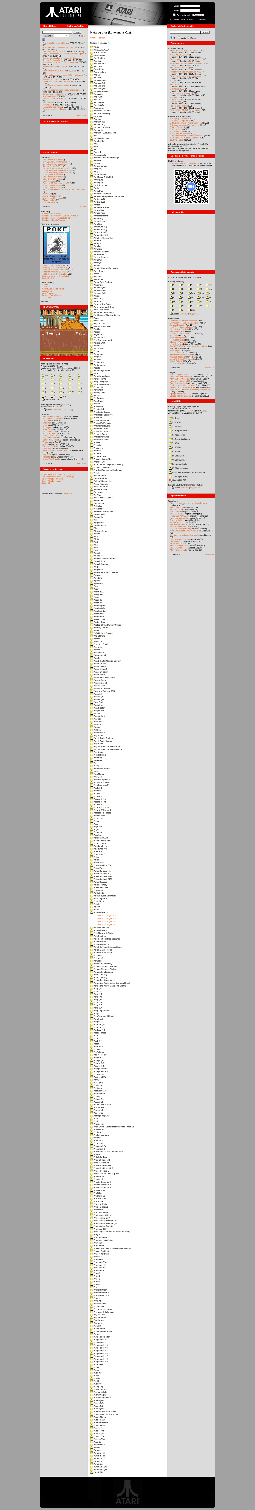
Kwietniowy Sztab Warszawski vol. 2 (185, 72)
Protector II (97, 1270)
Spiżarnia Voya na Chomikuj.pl (55, 276)
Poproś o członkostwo (196, 19)
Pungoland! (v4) (99, 1348)
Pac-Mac (95, 75)
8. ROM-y (175, 447)
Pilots (94, 539)
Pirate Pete (97, 614)
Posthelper (97, 1085)
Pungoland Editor (100, 1337)
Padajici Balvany (99, 138)
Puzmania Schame (100, 1398)
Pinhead (95, 575)
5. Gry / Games (176, 127)
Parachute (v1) (98, 227)
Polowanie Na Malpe (101, 952)
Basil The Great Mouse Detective (56, 450)
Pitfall (94, 630)
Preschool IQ (98, 1149)
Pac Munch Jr (98, 64)
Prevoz (95, 1154)
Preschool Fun (98, 1146)
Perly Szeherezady (100, 384)
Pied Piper (96, 500)
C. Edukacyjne (177, 460)
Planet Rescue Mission (102, 677)
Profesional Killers (100, 1215)
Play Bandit (97, 735)
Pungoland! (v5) (99, 1351)
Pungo (95, 1334)
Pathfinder (96, 285)
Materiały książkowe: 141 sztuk (55, 270)
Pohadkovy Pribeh (100, 840)
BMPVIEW (47, 194)
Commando (47, 427)
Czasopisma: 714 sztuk (52, 265)
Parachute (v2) (98, 230)
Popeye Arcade (98, 1069)
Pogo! (94, 829)
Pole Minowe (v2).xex (106, 919)
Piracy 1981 (97, 594)
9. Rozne (174, 451)
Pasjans (95, 276)
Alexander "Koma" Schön (181, 355)
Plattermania (97, 733)
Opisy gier (45, 414)
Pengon (95, 357)
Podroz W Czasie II (100, 810)
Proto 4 (95, 1281)
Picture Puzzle (98, 489)
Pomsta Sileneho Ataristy (103, 966)
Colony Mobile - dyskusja (52, 479)
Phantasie (96, 406)
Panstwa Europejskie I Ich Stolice (107, 196)
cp (209, 285)
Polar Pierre (97, 901)
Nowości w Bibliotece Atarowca (55, 86)
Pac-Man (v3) (98, 86)
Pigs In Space (98, 525)
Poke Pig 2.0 (97, 854)
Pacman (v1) (97, 122)
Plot (93, 763)
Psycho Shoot (98, 1317)
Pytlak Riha (97, 1472)
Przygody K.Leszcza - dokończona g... (186, 76)
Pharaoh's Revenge (101, 426)
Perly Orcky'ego (99, 382)
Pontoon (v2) (97, 1027)
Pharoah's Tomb (99, 440)
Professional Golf (100, 1218)
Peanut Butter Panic (101, 326)
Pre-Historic (97, 1129)
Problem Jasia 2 (99, 1207)
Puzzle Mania (98, 1417)
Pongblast (96, 1019)
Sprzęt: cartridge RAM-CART (182, 387)
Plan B (95, 658)
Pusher (95, 1378)
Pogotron (96, 835)
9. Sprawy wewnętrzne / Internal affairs (186, 136)
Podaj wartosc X (99, 785)
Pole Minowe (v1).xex (106, 916)
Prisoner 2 (96, 1179)
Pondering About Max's (102, 980)
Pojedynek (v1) (98, 846)
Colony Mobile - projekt (51, 481)
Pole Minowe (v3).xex (106, 922)
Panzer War (97, 210)
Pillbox (95, 534)
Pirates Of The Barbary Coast (105, 625)
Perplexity (96, 387)
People (95, 368)
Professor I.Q (98, 1229)
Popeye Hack (98, 1074)
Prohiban (96, 1243)
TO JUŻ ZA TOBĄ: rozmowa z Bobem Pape (189, 346)
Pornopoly (96, 1082)
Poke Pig (96, 851)
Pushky (95, 1381)
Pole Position (98, 936)
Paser (94, 274)
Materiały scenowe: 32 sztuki (54, 267)
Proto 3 (95, 1279)
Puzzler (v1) (97, 1428)
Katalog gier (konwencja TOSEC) (56, 404)
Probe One (96, 1201)
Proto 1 (95, 1273)
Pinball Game (98, 561)
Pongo (95, 1022)
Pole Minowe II (98, 930)
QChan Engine (48, 202)
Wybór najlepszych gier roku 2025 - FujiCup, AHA (63, 75)
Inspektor (46, 457)
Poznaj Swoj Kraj (99, 1116)
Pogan (95, 821)
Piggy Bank (97, 523)
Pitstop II (96, 641)
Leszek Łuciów (176, 344)
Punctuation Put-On (101, 1331)
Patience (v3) (98, 293)
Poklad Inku (97, 893)
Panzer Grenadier (100, 207)
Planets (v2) (97, 699)
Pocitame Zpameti (100, 782)
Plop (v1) (96, 757)
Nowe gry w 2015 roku (52, 187)
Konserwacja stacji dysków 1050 (56, 170)
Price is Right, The (100, 1163)
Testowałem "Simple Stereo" (182, 524)
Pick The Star (98, 476)
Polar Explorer (98, 899)
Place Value (97, 652)
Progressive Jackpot (101, 1240)
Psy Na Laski (98, 1315)
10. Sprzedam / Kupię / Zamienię (184, 138)
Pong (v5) (96, 1000)
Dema (193, 38)
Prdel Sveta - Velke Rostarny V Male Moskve (112, 1127)
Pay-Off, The (97, 323)
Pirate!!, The (97, 619)
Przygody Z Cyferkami (102, 1312)
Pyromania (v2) (98, 1470)
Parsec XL (96, 265)
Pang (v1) (96, 169)
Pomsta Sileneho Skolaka (103, 969)
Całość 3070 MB (51, 400)
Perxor (95, 395)
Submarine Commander (52, 418)
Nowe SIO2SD (176, 512)
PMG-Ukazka (97, 55)
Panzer (95, 205)
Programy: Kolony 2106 (180, 381)
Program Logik (98, 1237)
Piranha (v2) (97, 608)
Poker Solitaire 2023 (101, 876)
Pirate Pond (97, 616)
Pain (94, 144)
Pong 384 (96, 1008)
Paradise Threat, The (101, 238)
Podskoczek (97, 816)
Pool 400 (95, 1041)
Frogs (44, 421)
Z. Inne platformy (178, 476)
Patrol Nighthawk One (102, 307)
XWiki (44, 287)
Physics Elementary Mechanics (106, 470)
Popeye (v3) (97, 1066)
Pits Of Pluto (97, 636)
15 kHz (173, 80)
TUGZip (69, 409)
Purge (94, 1370)
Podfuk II (96, 788)
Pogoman (96, 832)
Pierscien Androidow (101, 511)
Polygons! (96, 958)
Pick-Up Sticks (98, 478)
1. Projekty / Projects (179, 119)
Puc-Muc (96, 1323)
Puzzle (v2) (97, 1403)
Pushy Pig (96, 1387)
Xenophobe (47, 431)
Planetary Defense (100, 688)
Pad (93, 136)
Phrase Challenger (100, 467)
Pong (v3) (96, 994)
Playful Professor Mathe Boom (106, 749)
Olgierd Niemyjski (177, 363)
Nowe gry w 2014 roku (52, 198)
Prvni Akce (97, 1301)
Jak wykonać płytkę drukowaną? (184, 535)
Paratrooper (97, 254)
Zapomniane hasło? (177, 19)
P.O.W (94, 47)
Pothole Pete (97, 1094)
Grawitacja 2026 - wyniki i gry (55, 43)
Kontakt (44, 301)
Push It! (95, 1373)
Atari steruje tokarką (178, 550)
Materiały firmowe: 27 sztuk (54, 272)
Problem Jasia (98, 1204)
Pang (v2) (96, 171)
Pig (93, 520)
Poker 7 (95, 860)
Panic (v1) (96, 180)
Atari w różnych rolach (179, 546)
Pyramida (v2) (98, 1461)
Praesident (96, 1124)
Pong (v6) (96, 1002)
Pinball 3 (95, 556)
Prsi (93, 1287)
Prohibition (97, 1245)
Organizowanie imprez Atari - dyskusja (58, 474)
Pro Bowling (97, 1196)
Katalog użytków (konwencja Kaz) (183, 406)
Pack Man (96, 116)
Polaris (95, 904)
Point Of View (98, 843)
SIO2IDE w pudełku (178, 548)
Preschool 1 (97, 1143)
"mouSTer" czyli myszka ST (182, 377)
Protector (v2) (98, 1268)
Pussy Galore (98, 1389)
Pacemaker (97, 108)
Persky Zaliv (97, 393)
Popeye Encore (99, 1071)
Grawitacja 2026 (177, 89)
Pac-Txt (95, 100)
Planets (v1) (97, 697)
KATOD (173, 336)
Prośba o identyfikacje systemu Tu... (185, 59)
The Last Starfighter (51, 446)
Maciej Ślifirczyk (177, 357)
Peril (94, 373)
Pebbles (95, 329)
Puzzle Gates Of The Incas (104, 1414)
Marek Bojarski (176, 361)
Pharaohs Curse (99, 429)
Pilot (94, 536)
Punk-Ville (96, 1364)
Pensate (95, 359)
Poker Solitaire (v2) (100, 874)
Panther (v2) (97, 202)
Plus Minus (97, 774)
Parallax (95, 246)
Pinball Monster (99, 564)
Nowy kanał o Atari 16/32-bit (54, 71)
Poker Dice (97, 863)
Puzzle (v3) (97, 1406)
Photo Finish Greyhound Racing (106, 464)
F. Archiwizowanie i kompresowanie (187, 472)
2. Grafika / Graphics (179, 121)
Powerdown (97, 1107)
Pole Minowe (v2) (99, 928)
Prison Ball (97, 1176)
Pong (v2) (96, 991)
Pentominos (97, 365)
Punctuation (97, 1328)
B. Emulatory (176, 456)
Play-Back (96, 744)
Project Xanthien (99, 1254)
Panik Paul (96, 191)
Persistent (96, 390)
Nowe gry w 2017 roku (52, 179)
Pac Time (96, 66)
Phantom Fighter (99, 420)
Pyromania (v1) (98, 1467)
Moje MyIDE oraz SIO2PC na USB (185, 531)
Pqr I (94, 1118)
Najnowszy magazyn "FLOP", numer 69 (59, 62)
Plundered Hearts (100, 769)
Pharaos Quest (98, 434)
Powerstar (96, 1113)
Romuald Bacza (177, 340)
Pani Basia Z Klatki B (101, 177)
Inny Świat (47, 455)
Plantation (96, 705)
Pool (94, 1035)
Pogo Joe (96, 827)
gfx (209, 289)
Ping (94, 567)
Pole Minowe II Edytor (102, 933)
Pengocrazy (97, 354)
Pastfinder (96, 279)
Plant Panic (97, 702)
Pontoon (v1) (97, 1024)
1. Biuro (174, 418)
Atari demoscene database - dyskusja (57, 477)
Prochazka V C (98, 1210)
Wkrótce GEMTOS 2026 (52, 52)
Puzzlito (95, 1442)
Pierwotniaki (97, 514)
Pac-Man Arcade (99, 91)
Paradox (95, 240)
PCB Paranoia (98, 53)
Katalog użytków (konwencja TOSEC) (185, 485)
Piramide (96, 603)
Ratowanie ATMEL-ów (179, 516)
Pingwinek (96, 570)
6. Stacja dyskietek (179, 439)
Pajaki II (95, 152)
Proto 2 (95, 1276)
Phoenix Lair (97, 462)
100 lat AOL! (175, 97)
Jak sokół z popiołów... (52, 107)
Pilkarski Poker (98, 531)
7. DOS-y (174, 443)
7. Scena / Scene (177, 131)
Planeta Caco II (98, 683)
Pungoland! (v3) (99, 1345)
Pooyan (95, 1049)
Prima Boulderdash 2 (101, 1168)
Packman (96, 119)
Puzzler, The (97, 1439)
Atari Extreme (48, 103)
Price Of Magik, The (101, 1160)
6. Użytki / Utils (176, 129)
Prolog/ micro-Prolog (179, 106)
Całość (48, 409)
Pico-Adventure (99, 487)
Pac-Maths (96, 94)
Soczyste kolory (177, 541)
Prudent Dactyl (98, 1290)
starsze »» (81, 116)
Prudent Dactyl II (99, 1293)
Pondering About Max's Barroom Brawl (110, 983)
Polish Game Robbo (101, 950)
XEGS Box (174, 543)
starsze (83, 207)
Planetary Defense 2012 (102, 691)
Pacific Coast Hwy (100, 113)
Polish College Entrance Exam (105, 947)
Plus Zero (96, 777)
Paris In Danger (99, 257)
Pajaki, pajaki (98, 155)
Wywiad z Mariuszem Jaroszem (183, 321)
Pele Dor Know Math (101, 340)
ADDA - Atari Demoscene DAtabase (184, 277)
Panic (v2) (96, 183)
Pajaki (94, 149)
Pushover (96, 1384)
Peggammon (97, 337)
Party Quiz (96, 271)
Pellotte (95, 346)
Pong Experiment (100, 1011)
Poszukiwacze (98, 1091)
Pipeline (95, 581)
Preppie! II (96, 1141)
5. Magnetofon (177, 435)
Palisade (95, 160)
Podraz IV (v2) (98, 802)
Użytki (183, 38)
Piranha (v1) (97, 605)
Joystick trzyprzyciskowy (180, 529)
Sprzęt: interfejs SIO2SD (180, 396)
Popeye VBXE (98, 1077)
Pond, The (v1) (98, 975)
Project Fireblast (99, 1251)
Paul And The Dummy (102, 312)
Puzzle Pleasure (99, 1422)
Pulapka (95, 1326)
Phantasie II (97, 409)
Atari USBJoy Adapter (179, 379)
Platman (95, 727)
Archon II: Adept (49, 438)
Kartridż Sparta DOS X (52, 166)
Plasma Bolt (97, 716)
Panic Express (98, 185)
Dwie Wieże (47, 448)
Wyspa (45, 442)
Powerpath (96, 1110)
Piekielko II (97, 509)
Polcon (95, 907)
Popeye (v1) (97, 1060)
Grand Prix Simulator (51, 459)
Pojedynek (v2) (98, 849)
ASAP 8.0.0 (47, 105)
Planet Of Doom (99, 672)
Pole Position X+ (99, 944)
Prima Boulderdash (100, 1165)
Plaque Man (97, 710)
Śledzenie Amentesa (179, 342)
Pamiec (95, 163)
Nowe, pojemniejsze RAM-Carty (184, 375)
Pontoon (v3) (97, 1030)
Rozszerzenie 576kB (179, 539)
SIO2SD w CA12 (177, 514)
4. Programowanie (179, 431)
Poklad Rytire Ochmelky (103, 896)
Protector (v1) (98, 1265)
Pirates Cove (97, 622)
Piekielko (96, 506)
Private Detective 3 (100, 1187)
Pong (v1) (96, 988)
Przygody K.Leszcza (101, 1309)
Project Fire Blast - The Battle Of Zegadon (111, 1248)
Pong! (94, 1013)
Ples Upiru (96, 752)
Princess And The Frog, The (104, 1174)
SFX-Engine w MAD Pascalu (54, 162)
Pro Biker (96, 1193)
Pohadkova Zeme (100, 838)
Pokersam (96, 890)
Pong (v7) (96, 1005)
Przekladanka (98, 1304)
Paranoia (96, 249)
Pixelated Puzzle (99, 644)
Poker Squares (98, 882)
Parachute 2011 (99, 235)
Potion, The (97, 1099)
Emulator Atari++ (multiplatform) (56, 218)
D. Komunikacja (178, 464)
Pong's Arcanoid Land (102, 1016)
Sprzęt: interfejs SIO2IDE (181, 394)
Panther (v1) (97, 199)
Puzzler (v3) (97, 1434)
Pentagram (97, 362)
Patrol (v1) (96, 299)
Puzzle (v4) (97, 1409)
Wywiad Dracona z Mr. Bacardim (184, 323)
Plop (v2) (96, 760)
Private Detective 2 (100, 1185)
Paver (94, 318)
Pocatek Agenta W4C (101, 780)
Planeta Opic (97, 686)
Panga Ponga (98, 174)
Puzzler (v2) (97, 1431)
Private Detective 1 (100, 1182)
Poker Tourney (98, 885)
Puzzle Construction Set (103, 1411)
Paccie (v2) (97, 105)
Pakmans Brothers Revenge (104, 158)
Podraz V (96, 804)
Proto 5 (95, 1284)
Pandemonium (98, 166)
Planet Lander (98, 666)
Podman (95, 791)
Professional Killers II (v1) (103, 1221)
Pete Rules (96, 401)
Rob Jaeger (175, 350)
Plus (94, 771)
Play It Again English (101, 738)
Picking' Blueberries (101, 481)
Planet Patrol (97, 674)
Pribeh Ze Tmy (98, 1157)
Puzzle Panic (97, 1420)
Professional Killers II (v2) (103, 1223)
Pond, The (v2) (98, 977)
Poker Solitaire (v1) (100, 871)
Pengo (95, 351)
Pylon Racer (97, 1445)
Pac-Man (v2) (98, 83)
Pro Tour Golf (98, 1198)
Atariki (45, 284)
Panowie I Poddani (100, 194)
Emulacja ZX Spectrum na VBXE (56, 183)
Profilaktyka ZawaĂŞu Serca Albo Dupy (110, 1232)
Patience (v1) (98, 287)
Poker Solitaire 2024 (101, 879)
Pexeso (95, 404)
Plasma (95, 713)
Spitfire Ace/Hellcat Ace (52, 440)
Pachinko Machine (100, 111)
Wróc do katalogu (97, 38)
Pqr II (94, 1121)
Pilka (94, 528)
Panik (94, 188)
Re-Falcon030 (48, 96)
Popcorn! (96, 1058)
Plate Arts (96, 722)
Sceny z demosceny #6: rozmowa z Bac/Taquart (63, 54)
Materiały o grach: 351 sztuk (54, 274)
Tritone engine (48, 200)
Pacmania (96, 130)
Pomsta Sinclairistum (101, 972)
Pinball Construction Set (103, 559)
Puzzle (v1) (97, 1400)
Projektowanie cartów (179, 518)
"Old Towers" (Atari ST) (52, 416)
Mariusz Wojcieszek (178, 338)
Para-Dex (96, 224)
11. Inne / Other (176, 140)
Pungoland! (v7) (99, 1356)
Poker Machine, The (101, 865)
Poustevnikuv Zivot (100, 1105)
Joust (44, 425)
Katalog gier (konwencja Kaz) (54, 364)
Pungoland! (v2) (99, 1342)
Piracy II (95, 597)
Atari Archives (48, 293)
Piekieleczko (97, 503)
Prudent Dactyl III (99, 1295)
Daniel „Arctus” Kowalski (180, 333)
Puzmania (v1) (98, 1392)
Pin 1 (94, 542)
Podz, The (96, 818)
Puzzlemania (97, 1425)
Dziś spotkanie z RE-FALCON (55, 98)
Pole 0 (94, 910)
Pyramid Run (98, 1456)
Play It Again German (101, 741)
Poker (94, 857)
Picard (95, 473)
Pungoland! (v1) (99, 1340)
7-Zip (64, 409)
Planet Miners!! (98, 669)
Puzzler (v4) (97, 1436)
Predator (95, 1132)
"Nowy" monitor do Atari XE (182, 93)
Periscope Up (98, 379)
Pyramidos (96, 1464)
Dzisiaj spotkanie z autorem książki (57, 81)
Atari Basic (174, 84)
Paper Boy (96, 219)
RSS (81, 36)
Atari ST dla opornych (51, 196)
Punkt (94, 1367)
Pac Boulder (97, 58)
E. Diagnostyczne (178, 468)
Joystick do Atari (177, 520)
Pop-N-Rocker (98, 1055)
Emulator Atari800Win (51, 214)
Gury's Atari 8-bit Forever (53, 289)
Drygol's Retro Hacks (51, 295)
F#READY (174, 331)
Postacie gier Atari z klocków (54, 109)
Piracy (94, 589)
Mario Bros (47, 429)
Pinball (95, 553)
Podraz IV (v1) (98, 799)
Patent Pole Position (101, 282)
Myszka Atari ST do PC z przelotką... (186, 110)
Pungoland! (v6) (99, 1353)
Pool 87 (95, 1044)
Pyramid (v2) (97, 1453)
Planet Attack (98, 663)
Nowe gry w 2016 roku (52, 185)
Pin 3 (94, 545)
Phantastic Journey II (101, 415)
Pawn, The (96, 321)
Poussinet (96, 1102)
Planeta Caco (98, 680)
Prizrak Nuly (97, 1190)
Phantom (96, 417)
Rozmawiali (173, 318)
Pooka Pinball (98, 1033)
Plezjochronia (98, 755)
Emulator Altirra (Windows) (53, 220)
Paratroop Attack (99, 252)
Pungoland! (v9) (99, 1362)
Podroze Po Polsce (100, 813)
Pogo (94, 824)
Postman (96, 1088)
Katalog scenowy (176, 282)
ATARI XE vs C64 (177, 55)
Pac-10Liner (97, 69)
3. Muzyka (175, 426)
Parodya (95, 263)
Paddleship (97, 141)
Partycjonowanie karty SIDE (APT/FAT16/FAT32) (63, 189)
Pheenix (95, 445)
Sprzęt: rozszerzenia (179, 383)
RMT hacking (176, 102)
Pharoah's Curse (99, 437)
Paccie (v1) (97, 102)
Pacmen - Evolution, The (103, 133)
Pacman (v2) (97, 124)
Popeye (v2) (97, 1063)
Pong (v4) (96, 997)
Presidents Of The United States (106, 1151)
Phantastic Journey (101, 412)
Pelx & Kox (97, 348)
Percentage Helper (100, 370)
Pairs (94, 147)
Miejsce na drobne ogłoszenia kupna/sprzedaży (190, 389)
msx (200, 297)
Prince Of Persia (99, 1171)
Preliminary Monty (100, 1135)
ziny (191, 310)
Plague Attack (98, 655)
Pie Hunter (96, 492)
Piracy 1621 (97, 592)
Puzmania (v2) (98, 1395)
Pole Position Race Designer (105, 939)
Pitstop (95, 639)
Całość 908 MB (177, 480)
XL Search (46, 297)
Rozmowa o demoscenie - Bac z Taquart (59, 47)
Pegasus (95, 332)
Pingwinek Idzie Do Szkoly (104, 572)
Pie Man (95, 495)
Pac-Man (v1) (98, 80)
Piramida (96, 600)
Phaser (95, 442)
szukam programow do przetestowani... (187, 63)
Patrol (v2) (96, 301)
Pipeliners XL (98, 583)
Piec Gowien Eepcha (101, 498)
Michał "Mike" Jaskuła (179, 329)
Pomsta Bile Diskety (101, 964)
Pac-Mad (95, 77)
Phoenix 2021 (98, 456)
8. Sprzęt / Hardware (179, 133)
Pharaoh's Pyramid (100, 423)
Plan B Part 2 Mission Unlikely (105, 661)
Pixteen (95, 650)
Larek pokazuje (49, 181)
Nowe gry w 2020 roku (52, 175)
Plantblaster (97, 708)
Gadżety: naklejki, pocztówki (182, 385)
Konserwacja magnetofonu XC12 (56, 172)
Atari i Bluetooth (177, 507)
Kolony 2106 (47, 435)
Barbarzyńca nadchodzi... (53, 94)
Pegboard (96, 334)
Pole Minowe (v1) (99, 912)
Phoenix (95, 453)
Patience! (96, 296)
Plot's (94, 766)
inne (63, 396)
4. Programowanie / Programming (184, 125)
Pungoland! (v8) (99, 1359)
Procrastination (99, 1212)
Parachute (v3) (98, 232)
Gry (175, 38)
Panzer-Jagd (97, 213)
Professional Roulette (102, 1226)
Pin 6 (94, 547)
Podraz (95, 793)
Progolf (95, 1234)
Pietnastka (96, 517)
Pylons (95, 1447)
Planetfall (96, 694)
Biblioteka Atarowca (50, 224)
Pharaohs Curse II (100, 431)
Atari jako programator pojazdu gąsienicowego (62, 90)
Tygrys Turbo (175, 522)
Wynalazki (173, 501)
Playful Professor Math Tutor (105, 746)
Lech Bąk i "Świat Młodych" (182, 327)
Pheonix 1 (96, 448)
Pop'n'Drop (97, 1052)
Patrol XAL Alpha (99, 310)
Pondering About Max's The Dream (108, 986)
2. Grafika (175, 422)
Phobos (95, 451)
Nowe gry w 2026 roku (52, 160)
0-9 (45, 375)
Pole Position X (99, 941)
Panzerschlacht (99, 216)
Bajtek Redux (48, 278)
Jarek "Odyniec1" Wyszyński (182, 359)
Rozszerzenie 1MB (178, 526)
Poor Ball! (96, 1047)
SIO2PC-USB (176, 509)
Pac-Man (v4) (98, 89)
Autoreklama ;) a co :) (179, 67)
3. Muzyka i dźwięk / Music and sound (186, 123)
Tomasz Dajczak (177, 325)
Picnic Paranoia (99, 484)
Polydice (95, 955)
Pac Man (95, 61)
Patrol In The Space (101, 304)
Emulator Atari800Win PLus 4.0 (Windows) (60, 216)
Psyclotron (97, 1320)
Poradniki (45, 158)
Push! (94, 1375)
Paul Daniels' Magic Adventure (106, 315)
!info (191, 293)
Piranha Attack (98, 611)
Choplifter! (46, 423)
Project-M (96, 1257)
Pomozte (96, 961)
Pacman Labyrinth (100, 127)
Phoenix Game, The (101, 459)
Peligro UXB (97, 343)
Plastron (95, 719)
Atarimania (47, 291)
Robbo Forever (48, 433)
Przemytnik (97, 1306)
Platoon (95, 730)
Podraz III (96, 796)
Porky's (95, 1080)
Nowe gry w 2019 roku (52, 177)
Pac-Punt (96, 97)
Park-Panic (97, 260)
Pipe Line (96, 578)
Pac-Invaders (98, 72)
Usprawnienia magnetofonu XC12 (57, 168)
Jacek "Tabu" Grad (178, 353)
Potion (95, 1096)
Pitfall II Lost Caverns (101, 633)
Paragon (95, 243)
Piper (94, 586)
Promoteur (96, 1259)
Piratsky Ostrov (99, 627)
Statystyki (45, 483)
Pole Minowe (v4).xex (106, 925)
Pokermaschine (99, 887)
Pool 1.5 (95, 1038)
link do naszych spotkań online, (183, 163)
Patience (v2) (98, 290)
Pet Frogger (97, 398)
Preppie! (95, 1138)
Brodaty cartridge (49, 79)
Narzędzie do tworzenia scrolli (55, 164)
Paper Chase (97, 221)
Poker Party (97, 868)
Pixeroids (96, 647)
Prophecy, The (98, 1262)
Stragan (171, 372)
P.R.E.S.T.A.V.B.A (99, 50)
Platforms (96, 724)
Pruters (95, 1298)
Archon (45, 444)
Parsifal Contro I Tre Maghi (104, 268)
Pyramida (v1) (98, 1458)
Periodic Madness (100, 376)
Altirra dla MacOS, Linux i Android (184, 50)
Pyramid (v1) (97, 1450)
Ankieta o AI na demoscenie (54, 66)
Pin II (94, 550)
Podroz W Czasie (99, 807)
